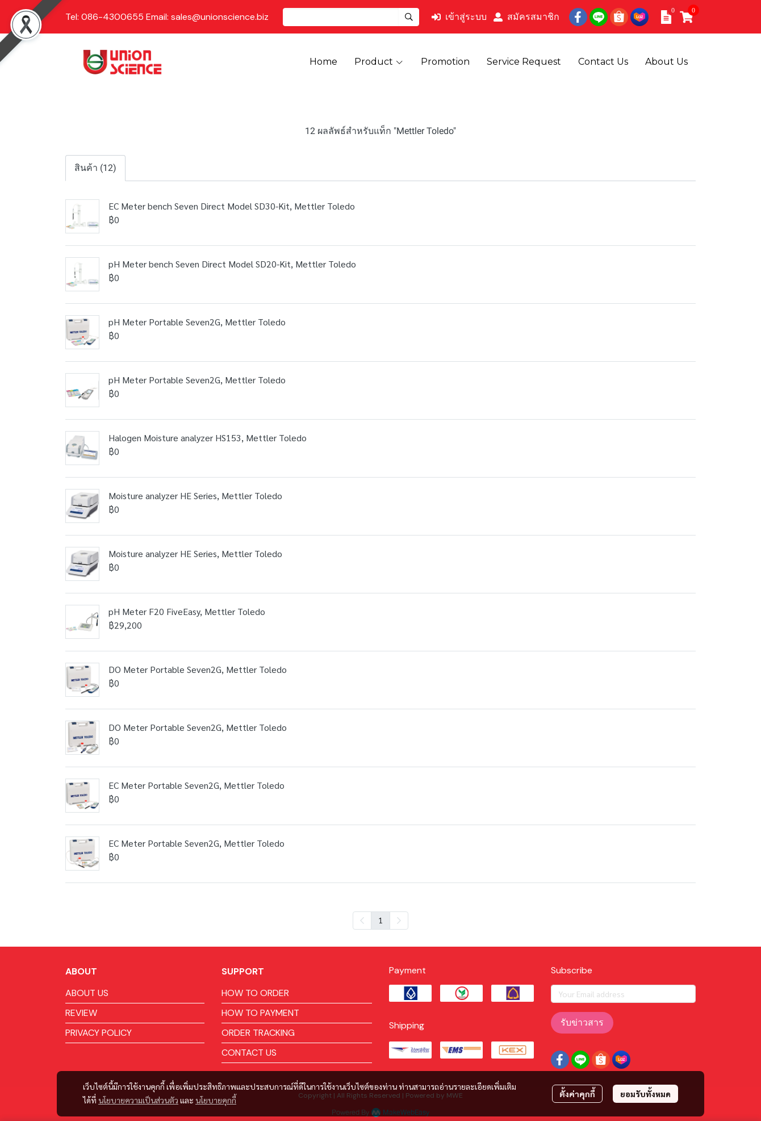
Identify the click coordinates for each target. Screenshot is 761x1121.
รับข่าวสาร (582, 1022)
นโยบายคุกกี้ (215, 1100)
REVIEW (81, 1013)
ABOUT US (86, 993)
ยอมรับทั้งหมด (645, 1094)
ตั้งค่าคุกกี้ (577, 1094)
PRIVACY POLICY (98, 1033)
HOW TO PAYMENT (260, 1013)
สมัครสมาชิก (526, 16)
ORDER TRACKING (258, 1033)
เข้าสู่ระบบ (459, 16)
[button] (351, 17)
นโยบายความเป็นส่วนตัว (138, 1100)
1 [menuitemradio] (380, 920)
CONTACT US (249, 1053)
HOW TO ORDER (255, 993)
